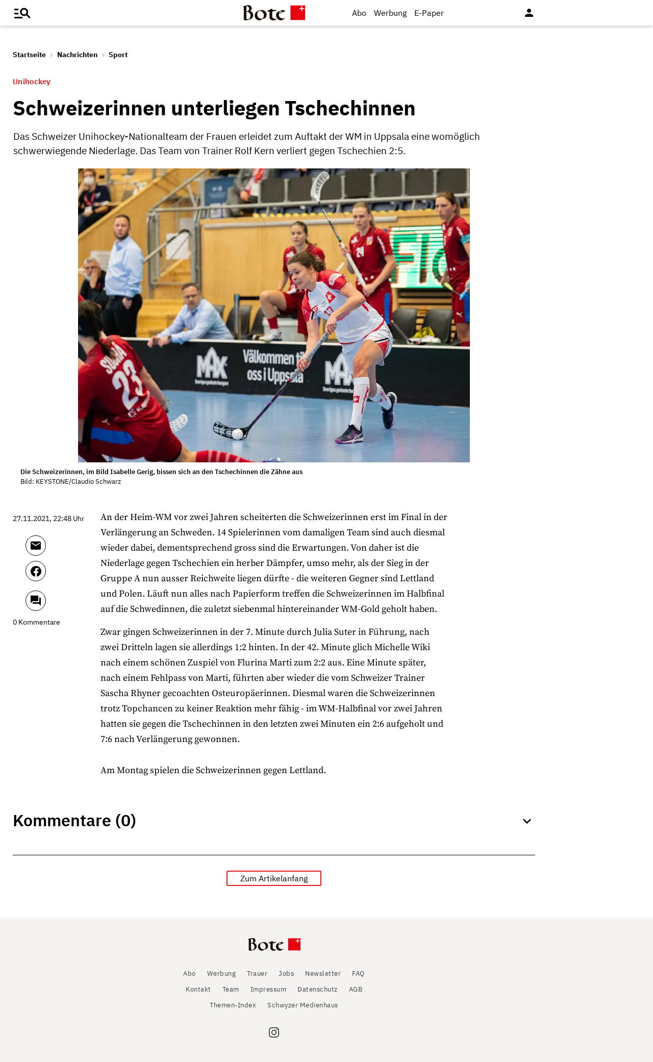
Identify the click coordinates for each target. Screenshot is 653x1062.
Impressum (268, 989)
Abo (359, 13)
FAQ (358, 973)
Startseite (29, 54)
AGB (356, 989)
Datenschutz (317, 989)
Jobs (286, 973)
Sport (118, 54)
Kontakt (198, 989)
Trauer (257, 973)
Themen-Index (233, 1005)
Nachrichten (77, 54)
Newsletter (323, 973)
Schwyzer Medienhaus (302, 1005)
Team (230, 989)
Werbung (390, 13)
